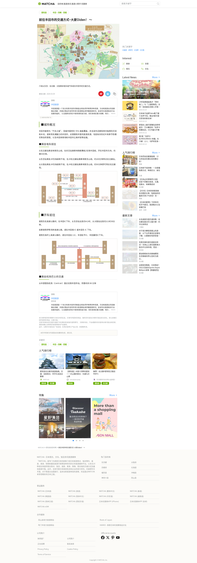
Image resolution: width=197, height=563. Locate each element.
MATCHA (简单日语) (45, 501)
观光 (126, 68)
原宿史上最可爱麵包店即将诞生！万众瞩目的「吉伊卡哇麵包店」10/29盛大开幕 (149, 127)
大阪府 (133, 462)
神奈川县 (105, 477)
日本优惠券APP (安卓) (138, 501)
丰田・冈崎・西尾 (60, 12)
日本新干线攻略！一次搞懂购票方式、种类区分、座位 (149, 168)
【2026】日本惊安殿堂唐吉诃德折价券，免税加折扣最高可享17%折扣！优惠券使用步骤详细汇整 (149, 194)
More (112, 395)
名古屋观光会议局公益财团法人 (106, 379)
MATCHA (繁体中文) (107, 491)
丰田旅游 (55, 104)
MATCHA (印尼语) (106, 496)
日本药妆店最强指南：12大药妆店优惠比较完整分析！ (149, 159)
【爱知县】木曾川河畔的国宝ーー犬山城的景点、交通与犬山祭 (78, 374)
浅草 (137, 50)
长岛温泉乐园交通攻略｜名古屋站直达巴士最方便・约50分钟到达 (149, 221)
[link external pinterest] (113, 538)
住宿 (145, 63)
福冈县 (104, 472)
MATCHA (46, 379)
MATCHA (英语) (74, 491)
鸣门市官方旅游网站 (46, 525)
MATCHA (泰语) (136, 491)
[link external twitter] (108, 538)
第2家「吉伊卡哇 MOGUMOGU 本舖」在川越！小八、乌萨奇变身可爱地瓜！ (149, 140)
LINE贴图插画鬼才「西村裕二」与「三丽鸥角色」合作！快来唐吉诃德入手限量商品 (149, 106)
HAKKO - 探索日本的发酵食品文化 (113, 525)
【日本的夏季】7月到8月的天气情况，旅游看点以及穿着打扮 (149, 204)
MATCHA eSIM (43, 506)
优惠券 (97, 3)
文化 (145, 68)
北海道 (133, 467)
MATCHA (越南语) (137, 496)
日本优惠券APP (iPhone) (109, 501)
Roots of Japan (106, 520)
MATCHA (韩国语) (44, 496)
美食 (126, 63)
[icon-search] (158, 4)
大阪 (142, 50)
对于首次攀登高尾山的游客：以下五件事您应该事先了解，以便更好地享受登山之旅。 (149, 234)
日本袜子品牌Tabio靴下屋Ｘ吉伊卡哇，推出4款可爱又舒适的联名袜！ (149, 116)
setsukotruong (75, 379)
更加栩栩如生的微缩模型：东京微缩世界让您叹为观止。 (149, 256)
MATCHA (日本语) (44, 491)
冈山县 (133, 477)
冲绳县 (133, 472)
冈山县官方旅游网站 (46, 520)
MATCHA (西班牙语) (76, 501)
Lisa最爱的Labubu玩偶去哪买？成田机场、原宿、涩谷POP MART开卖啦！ (141, 92)
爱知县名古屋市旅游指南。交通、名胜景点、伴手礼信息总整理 (51, 374)
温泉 (125, 50)
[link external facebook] (103, 538)
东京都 (104, 462)
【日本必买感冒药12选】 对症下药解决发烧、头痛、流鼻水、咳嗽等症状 (149, 181)
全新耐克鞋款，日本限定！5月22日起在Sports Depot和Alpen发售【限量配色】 (149, 267)
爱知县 (44, 12)
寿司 (131, 50)
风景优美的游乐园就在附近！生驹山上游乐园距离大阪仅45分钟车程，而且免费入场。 (149, 246)
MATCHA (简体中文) (76, 496)
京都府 (104, 467)
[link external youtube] (118, 538)
